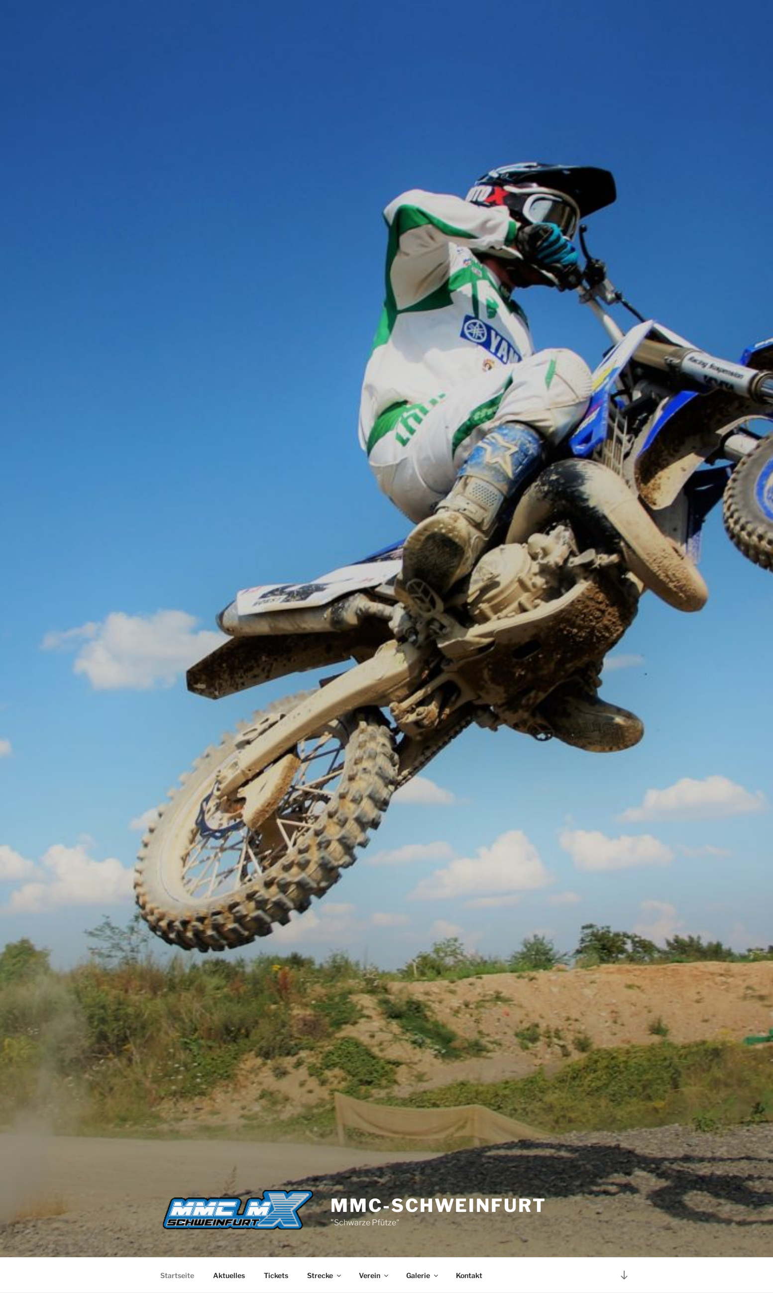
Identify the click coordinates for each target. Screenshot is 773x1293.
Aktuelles (229, 1275)
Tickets (276, 1275)
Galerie (423, 1275)
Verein (374, 1275)
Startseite (177, 1275)
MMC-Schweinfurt (438, 1205)
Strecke (324, 1275)
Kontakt (469, 1275)
